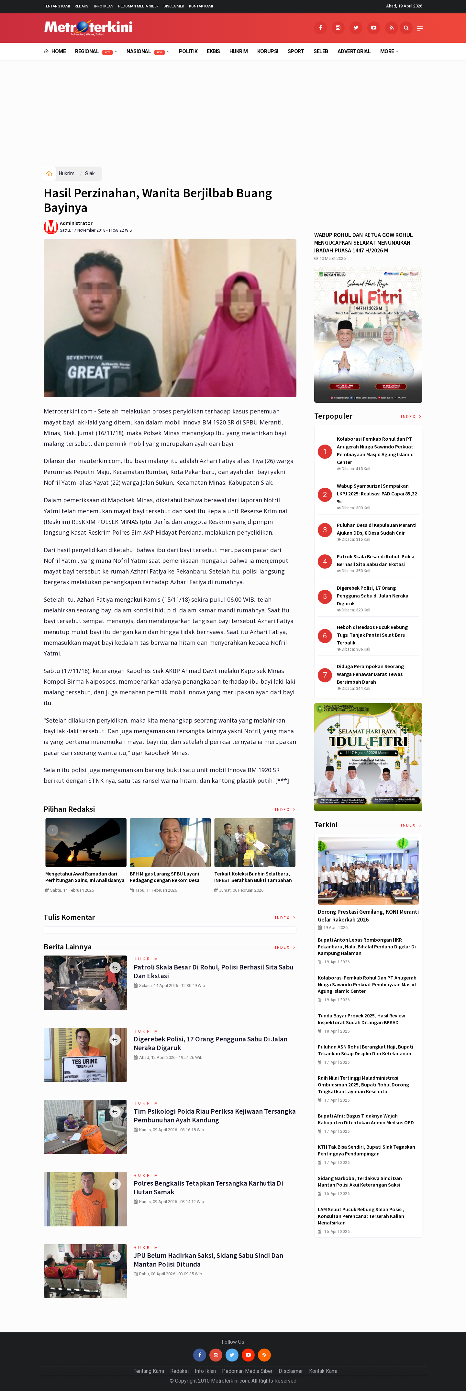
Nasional (146, 51)
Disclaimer (173, 6)
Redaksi (82, 6)
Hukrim (238, 51)
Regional (94, 51)
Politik (188, 51)
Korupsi (267, 51)
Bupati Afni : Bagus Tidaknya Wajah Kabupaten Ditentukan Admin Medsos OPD (366, 1119)
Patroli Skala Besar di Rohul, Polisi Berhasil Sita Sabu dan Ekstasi (213, 971)
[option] (83, 861)
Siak (90, 173)
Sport (296, 51)
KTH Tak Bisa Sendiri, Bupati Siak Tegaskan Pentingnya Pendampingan (366, 1150)
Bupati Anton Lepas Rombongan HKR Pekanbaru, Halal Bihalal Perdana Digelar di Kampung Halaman (367, 946)
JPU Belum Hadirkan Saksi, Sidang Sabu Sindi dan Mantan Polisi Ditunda (209, 1259)
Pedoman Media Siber (138, 6)
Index (285, 809)
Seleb (321, 51)
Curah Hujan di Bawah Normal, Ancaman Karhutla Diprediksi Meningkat (77, 880)
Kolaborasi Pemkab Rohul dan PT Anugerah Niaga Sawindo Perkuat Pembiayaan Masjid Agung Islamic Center (367, 984)
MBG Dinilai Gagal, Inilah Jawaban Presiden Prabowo (250, 877)
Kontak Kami (201, 6)
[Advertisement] (233, 118)
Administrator (76, 223)
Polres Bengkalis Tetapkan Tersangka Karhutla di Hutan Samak (208, 1187)
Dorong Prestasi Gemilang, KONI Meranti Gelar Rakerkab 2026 (368, 915)
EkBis (213, 51)
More (387, 51)
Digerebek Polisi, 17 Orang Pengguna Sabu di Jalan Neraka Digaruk (210, 1043)
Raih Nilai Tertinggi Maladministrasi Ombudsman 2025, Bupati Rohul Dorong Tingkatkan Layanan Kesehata (363, 1084)
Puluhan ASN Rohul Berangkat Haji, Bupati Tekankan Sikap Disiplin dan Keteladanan (365, 1050)
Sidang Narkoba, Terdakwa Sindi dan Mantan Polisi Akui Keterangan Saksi (360, 1181)
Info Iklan (103, 6)
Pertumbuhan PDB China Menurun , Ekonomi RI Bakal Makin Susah (167, 877)
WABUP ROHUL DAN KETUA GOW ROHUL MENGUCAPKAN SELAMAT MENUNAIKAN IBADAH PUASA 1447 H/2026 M (363, 242)
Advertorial (354, 51)
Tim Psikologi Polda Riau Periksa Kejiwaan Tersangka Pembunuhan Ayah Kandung (214, 1115)
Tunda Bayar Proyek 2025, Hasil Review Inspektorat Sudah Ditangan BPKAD (361, 1019)
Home (55, 51)
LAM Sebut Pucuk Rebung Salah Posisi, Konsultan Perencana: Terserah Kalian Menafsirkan (361, 1216)
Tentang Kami (57, 6)
